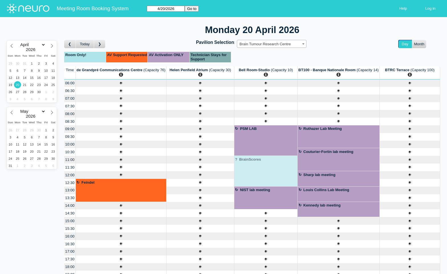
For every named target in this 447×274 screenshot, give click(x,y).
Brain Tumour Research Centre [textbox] (265, 44)
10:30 (70, 152)
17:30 (70, 259)
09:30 (70, 136)
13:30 (70, 198)
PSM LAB (248, 128)
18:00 (70, 267)
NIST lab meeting (255, 190)
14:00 (70, 205)
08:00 (70, 114)
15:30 (70, 228)
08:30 (70, 121)
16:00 (70, 236)
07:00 (70, 98)
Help (403, 8)
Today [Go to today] (85, 44)
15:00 (70, 221)
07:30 (70, 106)
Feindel (88, 182)
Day (405, 44)
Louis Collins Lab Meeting (326, 190)
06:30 (70, 91)
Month (419, 44)
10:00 (70, 144)
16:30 (70, 244)
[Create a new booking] (121, 83)
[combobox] (271, 44)
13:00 (70, 190)
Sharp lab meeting (319, 175)
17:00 (70, 251)
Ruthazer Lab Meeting (322, 128)
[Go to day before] (70, 44)
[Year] (32, 49)
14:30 (70, 213)
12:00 (70, 175)
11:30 (70, 167)
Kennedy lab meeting (322, 205)
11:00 (70, 160)
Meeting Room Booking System (93, 8)
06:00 (70, 83)
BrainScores (250, 159)
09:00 (70, 129)
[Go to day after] (99, 44)
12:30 (70, 183)
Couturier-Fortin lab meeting (328, 152)
